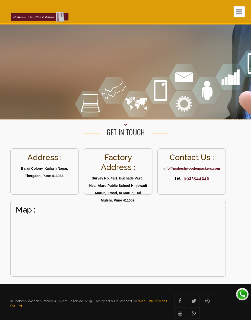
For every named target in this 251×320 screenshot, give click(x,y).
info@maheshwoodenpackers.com (191, 168)
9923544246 (196, 178)
